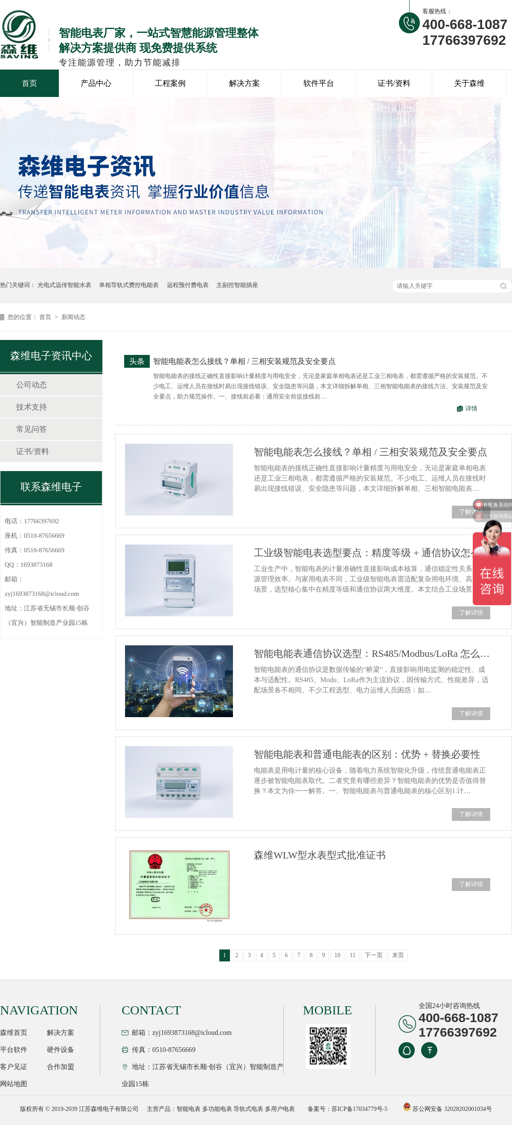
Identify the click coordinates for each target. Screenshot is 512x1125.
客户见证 (13, 1066)
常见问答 (31, 429)
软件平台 (318, 83)
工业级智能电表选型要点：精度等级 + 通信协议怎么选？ (372, 553)
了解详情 (471, 512)
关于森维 (469, 83)
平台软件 (13, 1049)
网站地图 (13, 1083)
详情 (471, 408)
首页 (29, 83)
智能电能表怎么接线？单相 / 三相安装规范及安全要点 (244, 361)
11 (352, 955)
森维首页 (13, 1032)
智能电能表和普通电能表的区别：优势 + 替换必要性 (367, 754)
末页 (398, 955)
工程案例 (170, 83)
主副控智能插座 (237, 285)
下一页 (374, 955)
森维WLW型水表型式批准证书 (320, 855)
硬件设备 (60, 1049)
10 (337, 955)
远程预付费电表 (188, 285)
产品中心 (96, 83)
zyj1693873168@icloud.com (42, 593)
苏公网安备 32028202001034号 (447, 1109)
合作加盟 (60, 1066)
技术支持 (31, 407)
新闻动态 (73, 317)
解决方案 (244, 83)
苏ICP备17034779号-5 (359, 1109)
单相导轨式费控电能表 (129, 285)
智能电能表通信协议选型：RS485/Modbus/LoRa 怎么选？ (372, 653)
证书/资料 (394, 83)
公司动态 (31, 385)
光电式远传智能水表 (64, 285)
